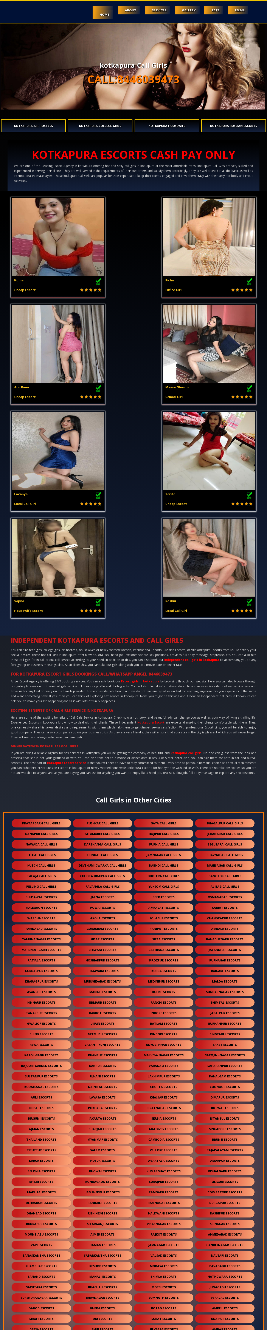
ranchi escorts (164, 789)
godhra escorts (41, 1136)
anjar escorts (102, 1210)
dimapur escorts (225, 883)
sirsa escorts (163, 725)
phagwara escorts (103, 757)
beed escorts (164, 683)
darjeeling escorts (102, 1284)
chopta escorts (163, 873)
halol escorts (102, 1136)
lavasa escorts (102, 883)
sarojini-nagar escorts (225, 841)
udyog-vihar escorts (163, 831)
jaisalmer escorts (225, 1168)
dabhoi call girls (163, 652)
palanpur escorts (41, 1147)
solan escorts (41, 1158)
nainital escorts (102, 873)
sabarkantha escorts (102, 1042)
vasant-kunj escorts (102, 831)
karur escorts (41, 947)
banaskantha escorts (41, 1042)
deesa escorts (41, 1115)
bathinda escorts (164, 736)
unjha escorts (225, 1273)
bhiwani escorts (102, 736)
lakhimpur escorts (164, 862)
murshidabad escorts (102, 767)
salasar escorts (164, 1273)
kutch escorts (163, 1200)
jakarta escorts (102, 905)
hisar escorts (102, 725)
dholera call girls (164, 662)
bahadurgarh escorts (225, 725)
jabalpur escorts (225, 799)
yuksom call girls (164, 673)
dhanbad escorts (41, 999)
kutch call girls (41, 652)
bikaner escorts (163, 1242)
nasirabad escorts (102, 1295)
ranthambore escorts (164, 1305)
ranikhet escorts (102, 989)
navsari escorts (225, 1042)
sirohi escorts (41, 1105)
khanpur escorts (102, 841)
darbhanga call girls (102, 630)
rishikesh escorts (102, 999)
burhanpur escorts (224, 810)
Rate (211, 10)
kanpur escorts (102, 852)
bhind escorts (41, 820)
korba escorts (163, 757)
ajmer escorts (102, 1020)
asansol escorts (41, 778)
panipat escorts (164, 715)
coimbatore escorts (225, 978)
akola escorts (102, 704)
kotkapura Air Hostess (33, 126)
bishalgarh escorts (225, 957)
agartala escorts (163, 947)
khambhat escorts (41, 1052)
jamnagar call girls (163, 641)
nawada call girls (41, 630)
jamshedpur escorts (102, 978)
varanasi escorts (164, 852)
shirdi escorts (164, 1231)
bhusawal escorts (41, 683)
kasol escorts (164, 1158)
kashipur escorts (224, 999)
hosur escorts (102, 947)
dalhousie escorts (41, 1221)
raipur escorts (41, 1273)
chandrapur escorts (224, 704)
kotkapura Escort (151, 508)
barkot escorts (102, 799)
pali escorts (102, 1147)
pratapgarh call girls (41, 609)
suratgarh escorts (102, 1252)
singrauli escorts (225, 820)
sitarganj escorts (102, 1010)
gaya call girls (164, 609)
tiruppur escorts (41, 936)
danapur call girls (41, 620)
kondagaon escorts (102, 968)
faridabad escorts (41, 715)
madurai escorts (41, 978)
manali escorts (102, 778)
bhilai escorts (41, 968)
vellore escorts (163, 936)
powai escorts (102, 694)
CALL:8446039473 (133, 79)
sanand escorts (41, 1063)
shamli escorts (225, 1158)
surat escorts (163, 1105)
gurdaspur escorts (41, 757)
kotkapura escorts (102, 1231)
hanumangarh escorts (102, 1189)
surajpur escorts (164, 968)
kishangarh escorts (225, 1242)
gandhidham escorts (41, 1210)
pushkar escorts (41, 1295)
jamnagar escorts (163, 1031)
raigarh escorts (225, 757)
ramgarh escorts (164, 978)
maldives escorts (164, 915)
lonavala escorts (224, 1284)
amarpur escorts (225, 947)
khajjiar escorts (164, 883)
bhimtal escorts (225, 789)
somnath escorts (164, 1084)
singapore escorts (225, 915)
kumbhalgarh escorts (41, 1242)
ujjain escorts (102, 810)
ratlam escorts (163, 810)
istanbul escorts (225, 905)
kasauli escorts (41, 1168)
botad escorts (163, 1094)
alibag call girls (225, 673)
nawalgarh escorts (164, 1189)
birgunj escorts (41, 905)
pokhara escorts (102, 894)
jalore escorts (102, 1168)
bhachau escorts (102, 1073)
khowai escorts (102, 957)
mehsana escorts (225, 1136)
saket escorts (225, 831)
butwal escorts (225, 894)
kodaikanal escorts (41, 873)
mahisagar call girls (225, 652)
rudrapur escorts (41, 1010)
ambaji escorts (225, 1115)
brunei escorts (225, 926)
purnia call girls (163, 630)
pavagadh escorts (225, 1052)
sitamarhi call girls (102, 620)
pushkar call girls (102, 609)
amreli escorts (225, 1094)
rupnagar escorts (225, 746)
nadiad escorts (41, 1200)
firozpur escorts (163, 746)
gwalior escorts (41, 810)
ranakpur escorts (41, 1263)
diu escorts (102, 1105)
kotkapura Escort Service (66, 549)
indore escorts (164, 799)
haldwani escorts (163, 999)
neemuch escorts (102, 820)
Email (238, 10)
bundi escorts (41, 1189)
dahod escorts (41, 1094)
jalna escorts (103, 683)
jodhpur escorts (102, 1126)
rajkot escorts (164, 1020)
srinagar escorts (225, 1010)
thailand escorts (41, 926)
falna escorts (41, 1231)
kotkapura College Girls (100, 126)
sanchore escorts (163, 1252)
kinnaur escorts (41, 789)
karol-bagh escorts (41, 841)
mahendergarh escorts (41, 736)
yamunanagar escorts (41, 725)
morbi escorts (164, 1073)
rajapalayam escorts (225, 936)
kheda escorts (102, 1094)
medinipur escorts (163, 767)
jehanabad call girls (225, 620)
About (118, 10)
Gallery (182, 10)
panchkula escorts (224, 1210)
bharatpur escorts (102, 1263)
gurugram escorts (102, 715)
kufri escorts (163, 778)
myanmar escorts (102, 926)
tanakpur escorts (41, 799)
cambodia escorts (163, 926)
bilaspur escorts (163, 1263)
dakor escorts (163, 1147)
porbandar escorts (163, 1136)
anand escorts (225, 1189)
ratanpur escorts (225, 1252)
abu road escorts (41, 1126)
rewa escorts (41, 831)
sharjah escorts (102, 915)
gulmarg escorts (102, 1305)
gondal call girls (102, 641)
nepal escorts (41, 894)
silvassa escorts (163, 1115)
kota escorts (163, 1126)
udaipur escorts (225, 1105)
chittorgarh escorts (102, 1242)
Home (89, 14)
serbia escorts (163, 905)
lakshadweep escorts (163, 1295)
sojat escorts (225, 1263)
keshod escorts (102, 1052)
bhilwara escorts (225, 1179)
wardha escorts (41, 704)
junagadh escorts (225, 1073)
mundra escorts (225, 1200)
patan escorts (225, 1126)
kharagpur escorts (41, 767)
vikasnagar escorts (164, 1010)
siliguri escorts (224, 968)
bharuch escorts (163, 1168)
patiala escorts (41, 746)
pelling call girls (41, 673)
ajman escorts (41, 915)
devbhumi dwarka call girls (102, 652)
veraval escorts (225, 1084)
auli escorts (41, 883)
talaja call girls (41, 662)
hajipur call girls (164, 620)
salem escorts (102, 936)
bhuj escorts (102, 1115)
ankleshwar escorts (102, 1200)
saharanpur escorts (224, 852)
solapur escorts (163, 704)
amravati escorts (163, 694)
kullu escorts (225, 1221)
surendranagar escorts (41, 1084)
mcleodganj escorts (102, 1158)
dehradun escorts (41, 989)
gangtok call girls (224, 662)
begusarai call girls (225, 630)
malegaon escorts (41, 694)
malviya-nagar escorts (164, 841)
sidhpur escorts (41, 1284)
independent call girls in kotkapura (191, 446)
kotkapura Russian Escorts (233, 126)
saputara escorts (41, 1073)
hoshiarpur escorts (103, 746)
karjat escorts (225, 694)
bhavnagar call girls (224, 641)
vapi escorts (41, 1031)
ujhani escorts (102, 862)
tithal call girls (41, 641)
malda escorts (225, 767)
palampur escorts (102, 1221)
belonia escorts (41, 957)
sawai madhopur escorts (102, 1273)
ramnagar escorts (164, 989)
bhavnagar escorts (102, 1084)
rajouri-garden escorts (41, 852)
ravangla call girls (102, 673)
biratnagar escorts (164, 894)
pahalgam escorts (225, 862)
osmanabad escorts (225, 683)
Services (149, 10)
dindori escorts (163, 820)
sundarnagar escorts (225, 778)
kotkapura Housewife (167, 126)
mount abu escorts (41, 1020)
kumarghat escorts (164, 957)
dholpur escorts (224, 1231)
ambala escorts (225, 715)
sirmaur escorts (102, 789)
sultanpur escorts (41, 862)
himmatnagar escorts (164, 1210)
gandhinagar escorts (224, 1031)
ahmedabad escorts (225, 1020)
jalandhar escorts (225, 736)
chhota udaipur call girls (102, 662)
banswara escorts (102, 1179)
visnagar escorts (225, 1147)
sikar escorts (41, 1252)
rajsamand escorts (163, 1179)
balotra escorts (41, 1179)
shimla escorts (164, 1063)
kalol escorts (164, 1221)
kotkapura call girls (186, 539)
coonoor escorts (225, 873)
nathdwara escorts (225, 1063)
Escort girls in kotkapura (140, 467)
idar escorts (225, 1295)
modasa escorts (164, 1052)
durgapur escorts (224, 989)
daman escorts (103, 1031)
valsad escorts (164, 1042)
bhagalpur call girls (225, 609)
